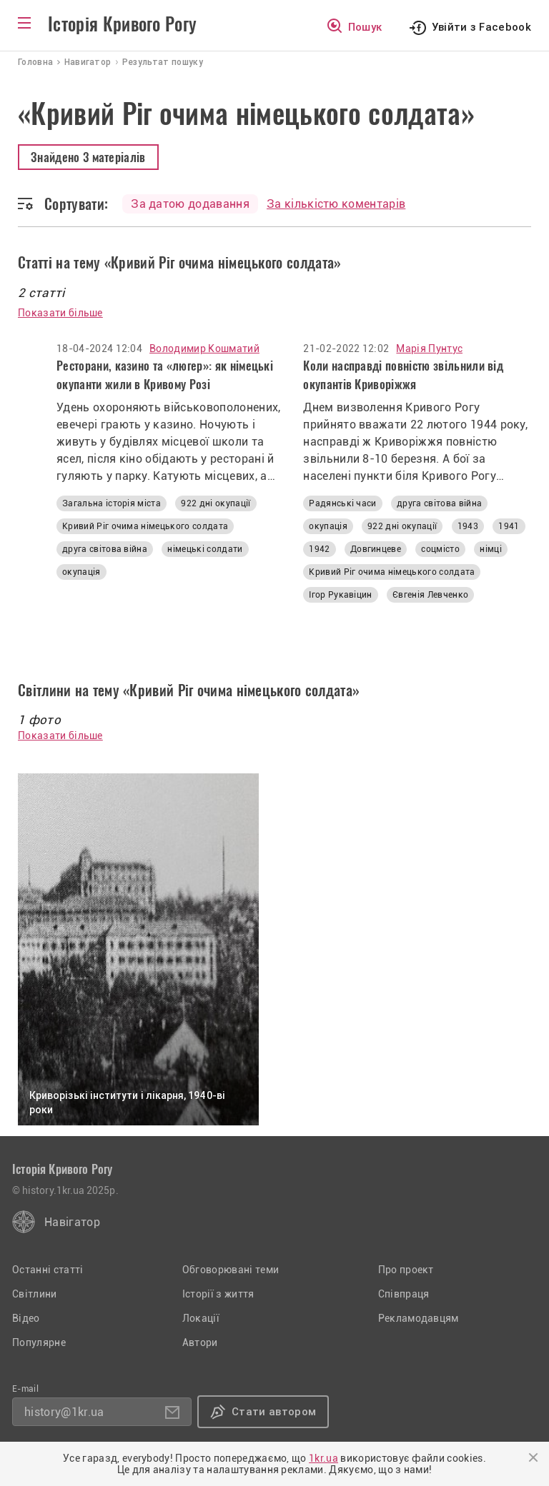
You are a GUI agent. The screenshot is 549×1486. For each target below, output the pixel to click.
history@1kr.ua (64, 1412)
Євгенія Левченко (430, 595)
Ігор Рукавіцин (340, 595)
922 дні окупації (215, 503)
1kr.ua (323, 1458)
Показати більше (60, 312)
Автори (200, 1342)
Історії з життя (218, 1294)
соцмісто (440, 549)
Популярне (39, 1342)
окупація (81, 572)
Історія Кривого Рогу (122, 24)
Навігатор (72, 1222)
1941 (508, 526)
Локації (200, 1318)
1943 (468, 526)
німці (491, 549)
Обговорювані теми (230, 1269)
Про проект (406, 1269)
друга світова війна (104, 549)
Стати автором (274, 1411)
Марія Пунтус (429, 348)
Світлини (34, 1294)
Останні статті (47, 1269)
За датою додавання (190, 204)
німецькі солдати (204, 549)
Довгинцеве (375, 549)
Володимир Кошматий (204, 348)
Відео (26, 1318)
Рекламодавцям (418, 1318)
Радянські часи (342, 503)
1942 (319, 549)
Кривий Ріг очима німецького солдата (145, 526)
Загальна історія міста (111, 503)
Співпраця (404, 1294)
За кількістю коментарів (336, 204)
